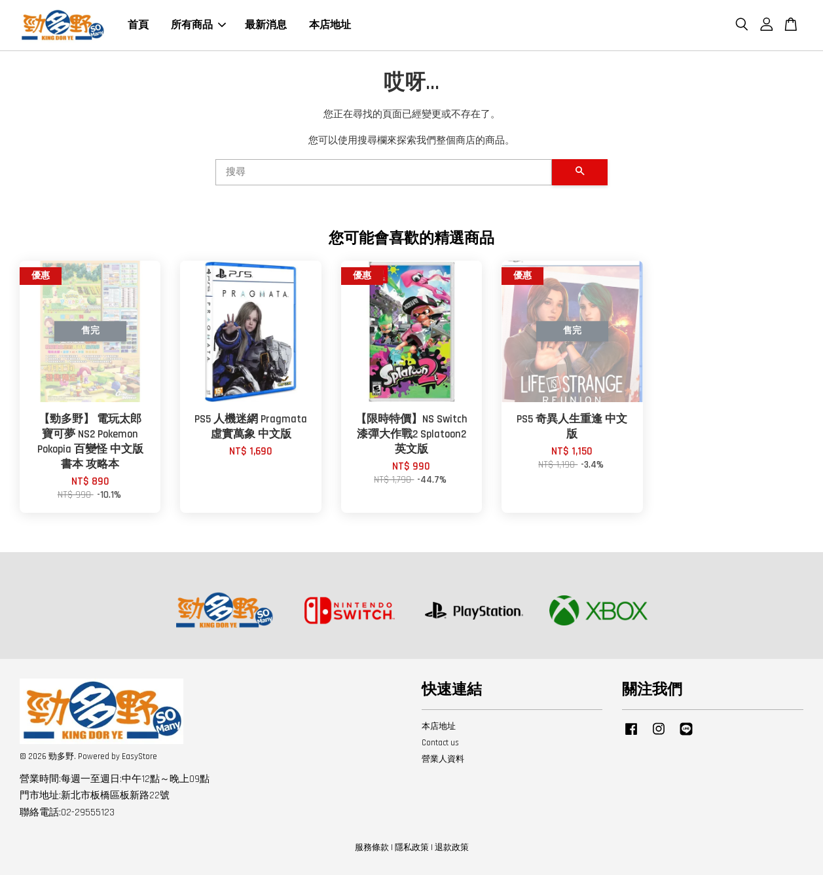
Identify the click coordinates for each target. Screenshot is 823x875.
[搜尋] (383, 172)
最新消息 (266, 25)
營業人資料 (443, 759)
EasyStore (139, 756)
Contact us (440, 742)
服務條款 (372, 847)
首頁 (138, 25)
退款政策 (452, 847)
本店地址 (330, 25)
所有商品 (198, 25)
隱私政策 (412, 847)
